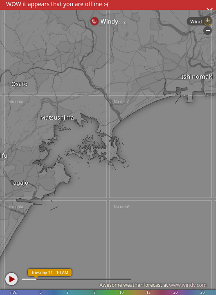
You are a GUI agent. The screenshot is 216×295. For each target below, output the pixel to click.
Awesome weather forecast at (153, 284)
